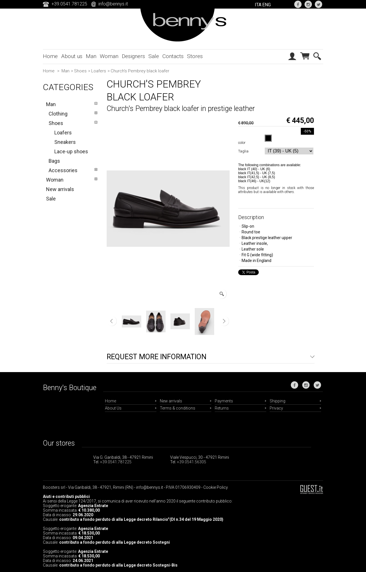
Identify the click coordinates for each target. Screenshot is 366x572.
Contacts (173, 56)
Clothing (58, 114)
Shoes (80, 71)
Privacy (276, 408)
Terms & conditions (177, 408)
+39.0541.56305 (191, 462)
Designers (133, 56)
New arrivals (60, 189)
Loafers (98, 71)
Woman (109, 56)
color (242, 142)
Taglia (244, 151)
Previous (112, 321)
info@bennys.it (113, 4)
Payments (224, 401)
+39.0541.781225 (116, 462)
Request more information (156, 357)
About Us (113, 408)
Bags (54, 161)
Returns (222, 408)
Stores (195, 56)
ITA (258, 4)
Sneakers (65, 142)
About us (71, 56)
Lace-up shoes (71, 151)
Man (91, 56)
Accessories (63, 170)
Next (224, 321)
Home (50, 56)
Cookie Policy (215, 487)
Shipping (277, 401)
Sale (153, 56)
